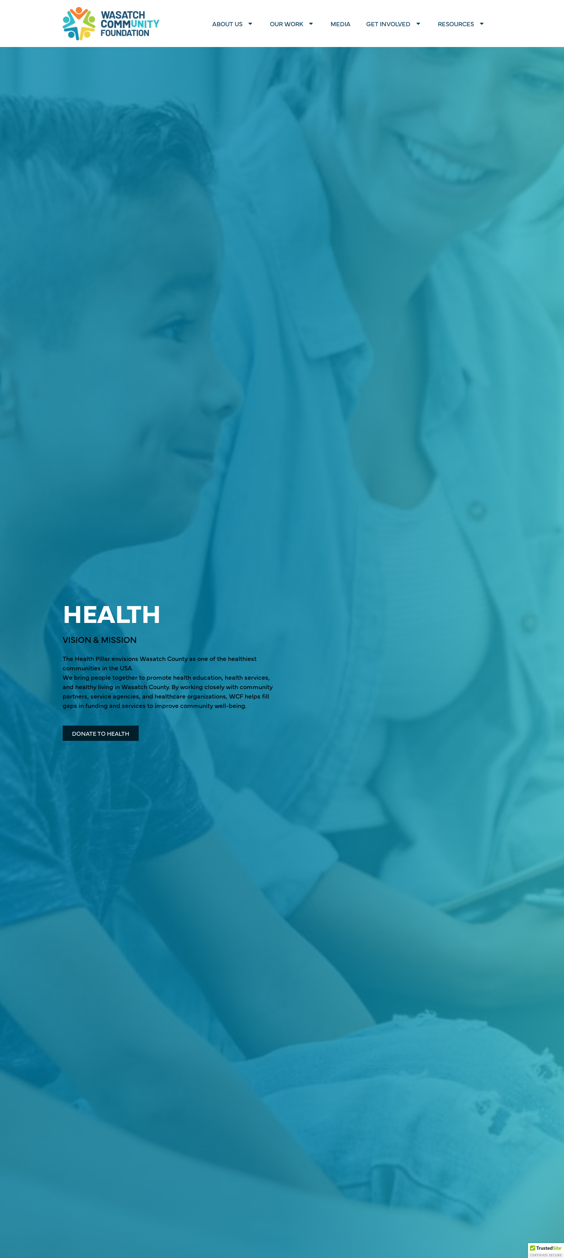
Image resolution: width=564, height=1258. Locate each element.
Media (341, 23)
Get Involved (394, 23)
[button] (546, 1250)
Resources (462, 23)
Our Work (292, 23)
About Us (233, 23)
